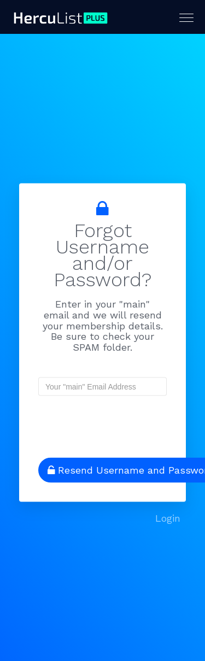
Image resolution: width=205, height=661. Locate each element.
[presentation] (108, 422)
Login (167, 518)
